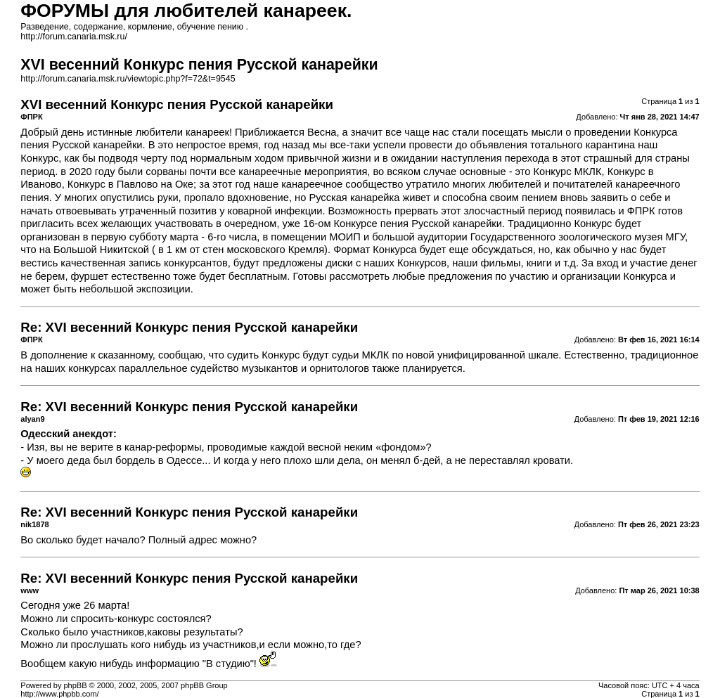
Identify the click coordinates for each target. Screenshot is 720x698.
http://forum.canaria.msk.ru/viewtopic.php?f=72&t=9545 (127, 79)
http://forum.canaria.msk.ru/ (73, 36)
